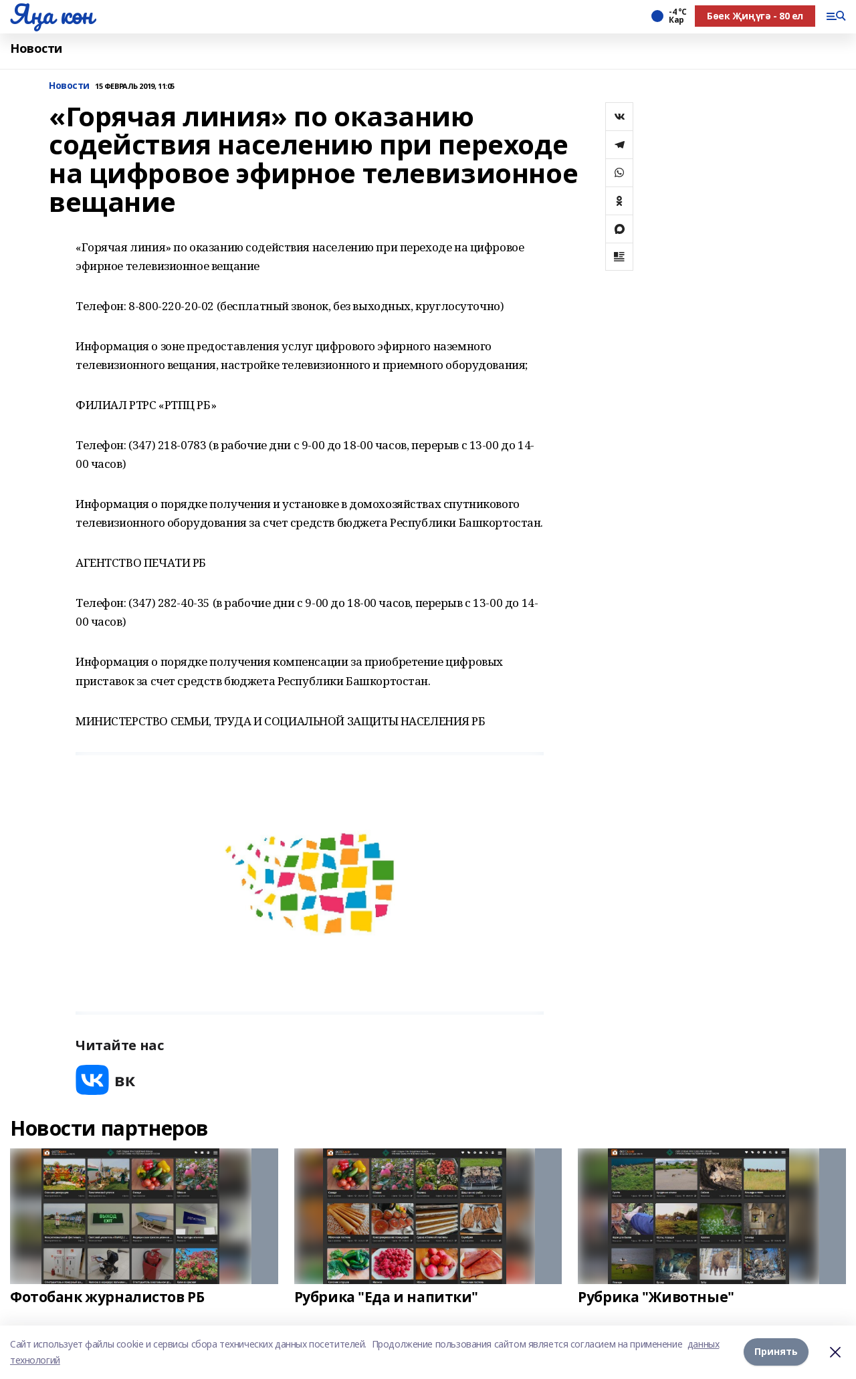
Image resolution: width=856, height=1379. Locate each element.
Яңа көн (51, 14)
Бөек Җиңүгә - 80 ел (755, 15)
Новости (36, 48)
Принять (776, 1352)
